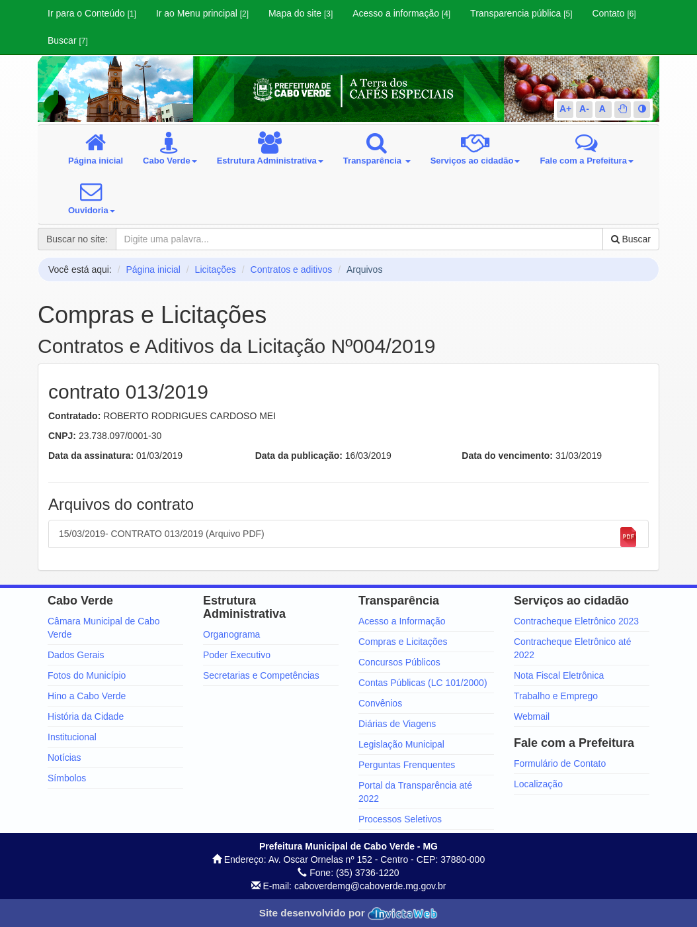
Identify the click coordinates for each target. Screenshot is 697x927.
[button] (623, 108)
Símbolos (67, 778)
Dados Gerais (76, 655)
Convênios (380, 703)
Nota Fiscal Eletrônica (559, 675)
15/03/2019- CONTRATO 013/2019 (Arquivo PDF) (348, 537)
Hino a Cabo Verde (87, 696)
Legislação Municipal (401, 744)
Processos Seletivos (400, 819)
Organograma (231, 634)
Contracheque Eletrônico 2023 (576, 621)
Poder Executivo (236, 655)
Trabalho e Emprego (556, 696)
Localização (538, 784)
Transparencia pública (521, 13)
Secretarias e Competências (261, 675)
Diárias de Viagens (397, 723)
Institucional (72, 737)
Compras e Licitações (403, 641)
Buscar (68, 40)
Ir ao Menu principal (202, 13)
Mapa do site (300, 13)
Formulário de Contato (560, 763)
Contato (614, 13)
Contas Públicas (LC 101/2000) (422, 682)
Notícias (64, 757)
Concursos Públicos (399, 662)
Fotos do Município (87, 675)
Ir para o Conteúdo (92, 13)
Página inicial (153, 269)
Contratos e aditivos (292, 269)
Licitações (215, 269)
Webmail (532, 716)
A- (584, 108)
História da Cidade (86, 716)
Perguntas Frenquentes (406, 764)
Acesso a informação (401, 13)
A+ (565, 108)
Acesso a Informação (402, 621)
